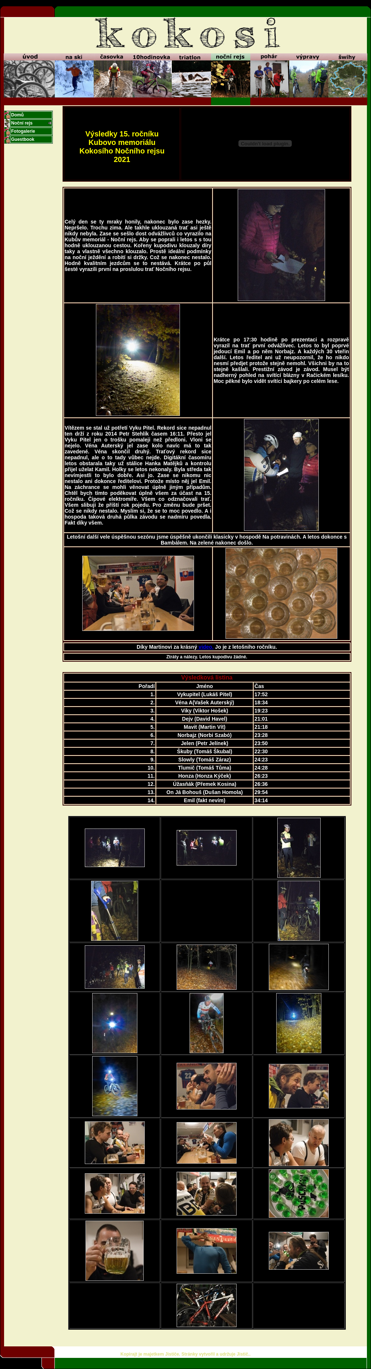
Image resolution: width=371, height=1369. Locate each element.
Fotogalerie (23, 131)
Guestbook (22, 139)
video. (205, 647)
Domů (17, 115)
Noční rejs (22, 123)
